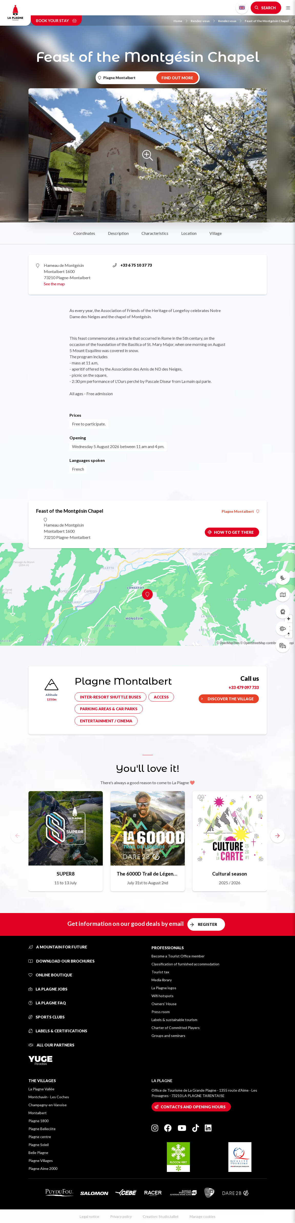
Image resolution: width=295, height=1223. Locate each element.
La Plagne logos (163, 988)
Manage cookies (203, 1216)
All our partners (51, 1045)
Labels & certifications (57, 1030)
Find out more (177, 77)
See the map (54, 283)
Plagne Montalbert (240, 511)
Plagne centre (39, 1136)
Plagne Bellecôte (42, 1129)
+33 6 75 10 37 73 (132, 265)
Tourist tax (160, 972)
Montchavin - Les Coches (48, 1097)
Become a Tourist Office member (178, 956)
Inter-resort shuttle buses (110, 697)
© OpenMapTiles (228, 643)
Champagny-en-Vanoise (47, 1105)
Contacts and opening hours (193, 1106)
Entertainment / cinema (106, 721)
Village (215, 233)
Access (161, 697)
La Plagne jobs (47, 989)
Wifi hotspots (162, 996)
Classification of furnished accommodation (185, 964)
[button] (277, 835)
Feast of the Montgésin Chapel (267, 21)
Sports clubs (46, 1017)
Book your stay (56, 20)
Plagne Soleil (38, 1144)
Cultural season (229, 874)
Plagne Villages (40, 1160)
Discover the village (231, 698)
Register (207, 924)
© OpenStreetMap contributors (261, 643)
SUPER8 (66, 874)
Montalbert (37, 1113)
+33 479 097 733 (244, 687)
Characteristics (154, 233)
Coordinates (84, 233)
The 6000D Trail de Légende (148, 874)
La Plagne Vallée (41, 1089)
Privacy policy (121, 1216)
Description (118, 233)
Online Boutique (50, 975)
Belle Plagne (38, 1152)
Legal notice (89, 1216)
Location (189, 233)
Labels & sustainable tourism (174, 1019)
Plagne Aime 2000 (42, 1168)
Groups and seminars (168, 1035)
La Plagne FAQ (47, 1003)
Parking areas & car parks (108, 708)
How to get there (234, 532)
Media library (161, 980)
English (242, 7)
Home (180, 21)
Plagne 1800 (38, 1121)
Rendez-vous (203, 21)
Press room (160, 1012)
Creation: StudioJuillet (161, 1216)
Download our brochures (61, 961)
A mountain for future (57, 947)
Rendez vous (229, 21)
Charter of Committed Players (175, 1027)
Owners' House (164, 1004)
